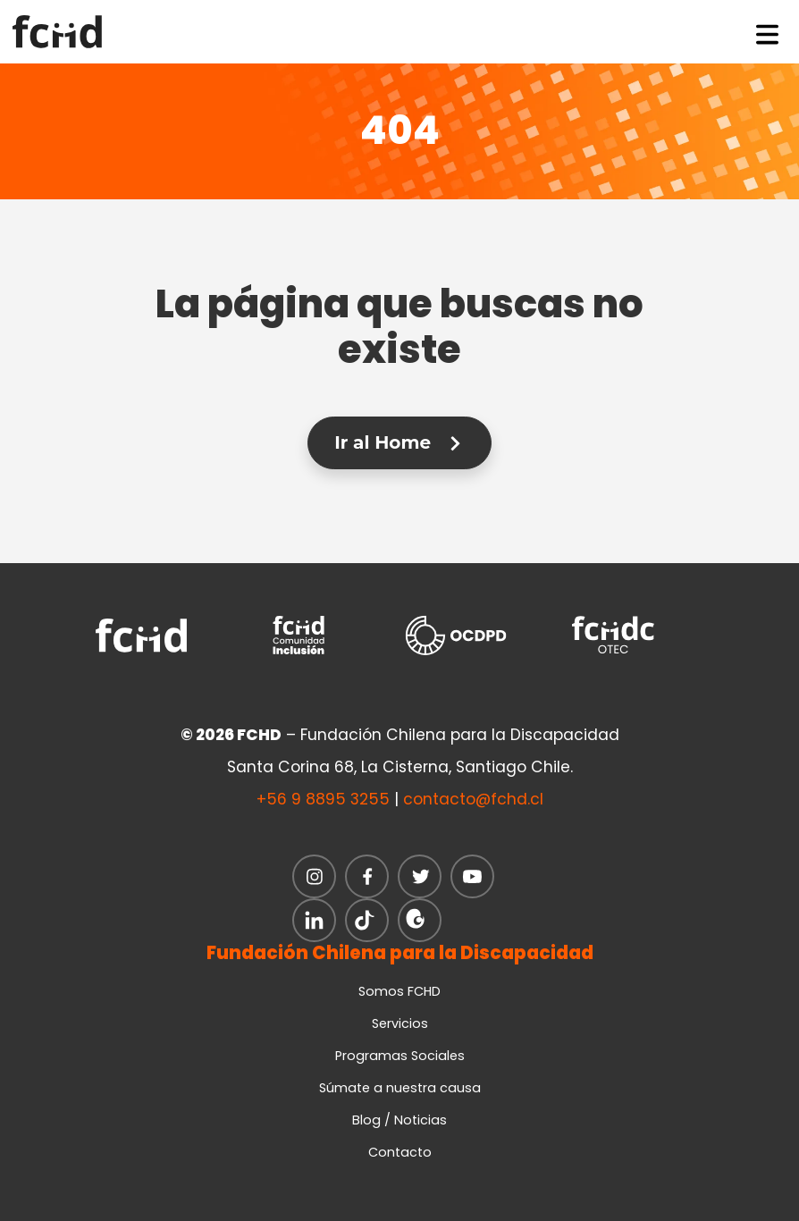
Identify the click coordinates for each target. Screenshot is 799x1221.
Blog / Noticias (399, 1120)
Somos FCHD (399, 991)
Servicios (400, 1023)
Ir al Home (399, 442)
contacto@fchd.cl (473, 799)
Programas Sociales (400, 1056)
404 (400, 130)
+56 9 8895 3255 (323, 799)
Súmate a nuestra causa (400, 1088)
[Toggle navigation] (767, 31)
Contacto (400, 1152)
